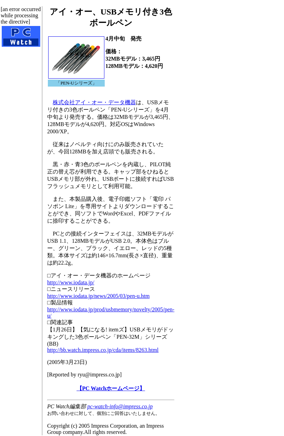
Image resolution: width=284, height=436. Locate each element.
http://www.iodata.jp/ (70, 282)
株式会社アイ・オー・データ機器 (94, 102)
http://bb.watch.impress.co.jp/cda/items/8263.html (102, 350)
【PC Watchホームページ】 (111, 388)
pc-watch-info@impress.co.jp (120, 406)
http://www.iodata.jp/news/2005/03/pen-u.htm (98, 296)
